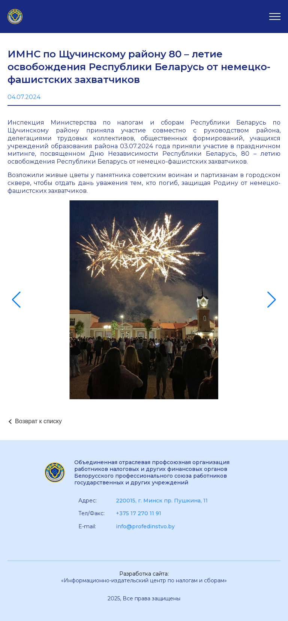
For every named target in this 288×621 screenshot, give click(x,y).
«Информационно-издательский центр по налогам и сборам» (144, 580)
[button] (16, 300)
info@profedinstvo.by (145, 526)
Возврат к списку (38, 421)
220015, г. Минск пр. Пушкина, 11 (162, 500)
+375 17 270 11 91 (138, 513)
